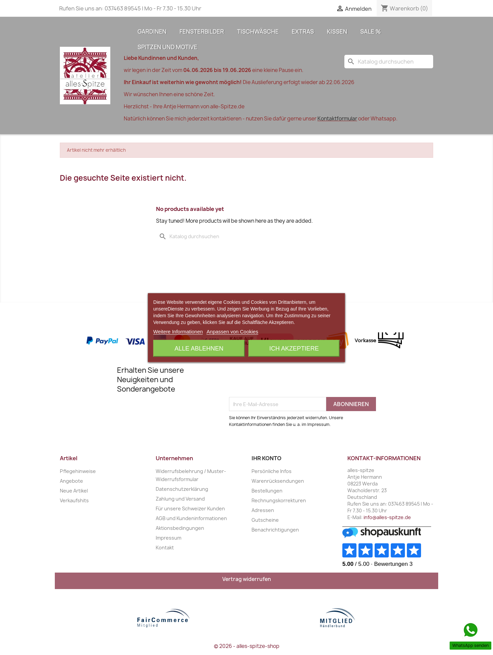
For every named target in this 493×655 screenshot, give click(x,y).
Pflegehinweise (78, 471)
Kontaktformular (337, 118)
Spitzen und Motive (167, 47)
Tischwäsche (258, 31)
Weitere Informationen (178, 331)
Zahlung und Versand (180, 499)
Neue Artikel (74, 490)
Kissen (337, 31)
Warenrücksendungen (278, 481)
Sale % (370, 31)
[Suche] (388, 61)
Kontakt (165, 547)
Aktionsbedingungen (180, 528)
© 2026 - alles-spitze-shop (246, 646)
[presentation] (280, 380)
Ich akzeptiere (294, 348)
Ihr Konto (266, 458)
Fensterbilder (202, 31)
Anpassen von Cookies (232, 331)
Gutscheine (265, 520)
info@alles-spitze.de (387, 517)
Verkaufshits (74, 500)
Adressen (263, 510)
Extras (303, 31)
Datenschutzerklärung (182, 489)
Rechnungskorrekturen (279, 500)
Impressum (168, 538)
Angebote (71, 481)
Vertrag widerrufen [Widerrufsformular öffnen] (246, 579)
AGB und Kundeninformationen (191, 518)
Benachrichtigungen (275, 529)
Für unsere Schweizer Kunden (190, 508)
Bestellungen (267, 490)
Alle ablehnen (199, 348)
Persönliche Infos (272, 471)
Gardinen (152, 31)
